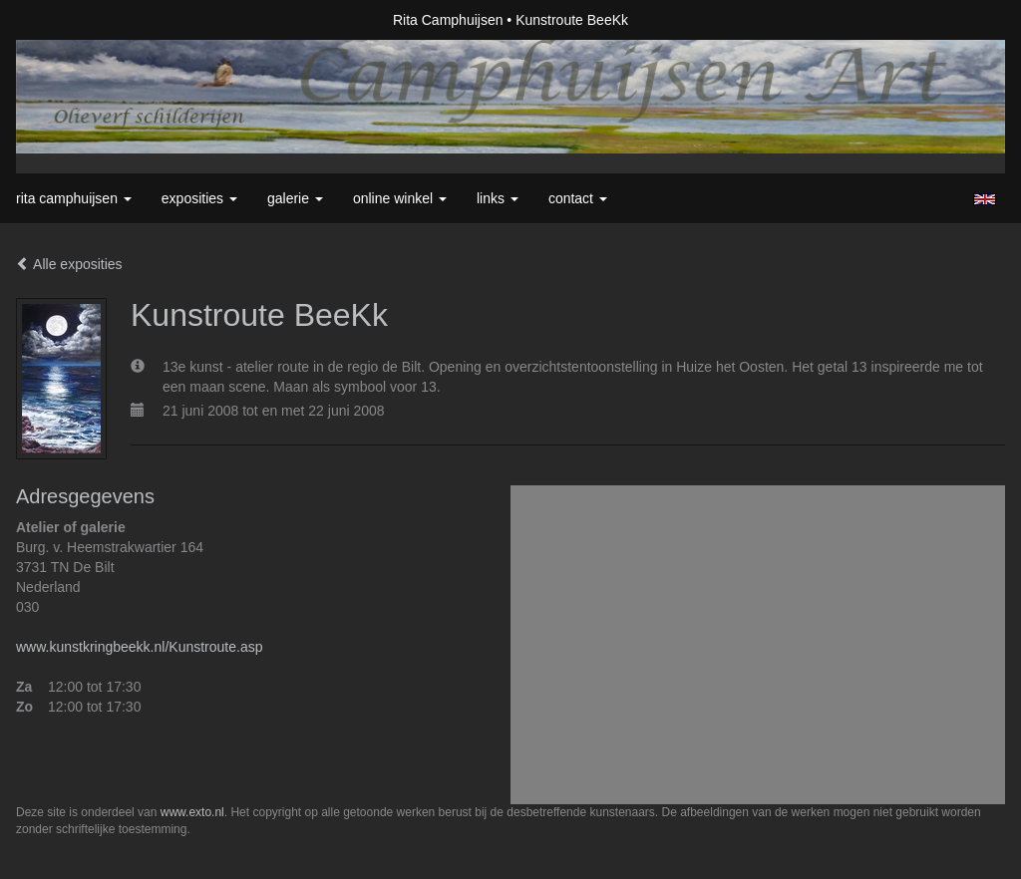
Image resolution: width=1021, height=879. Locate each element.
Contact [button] (577, 198)
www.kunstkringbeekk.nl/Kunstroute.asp (139, 647)
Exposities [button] (199, 198)
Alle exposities (69, 264)
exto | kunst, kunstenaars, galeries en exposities (72, 20)
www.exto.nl (192, 812)
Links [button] (497, 198)
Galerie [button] (295, 198)
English (984, 199)
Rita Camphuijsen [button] (74, 198)
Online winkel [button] (400, 198)
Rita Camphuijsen (448, 20)
